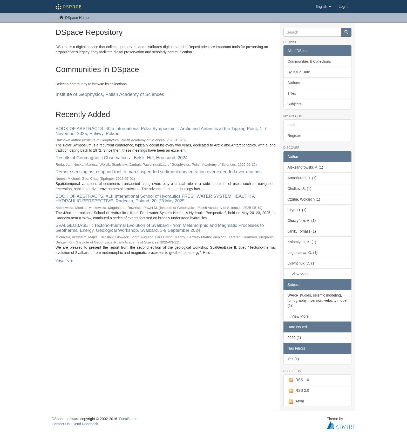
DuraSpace (128, 419)
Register (294, 135)
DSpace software (65, 419)
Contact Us (61, 424)
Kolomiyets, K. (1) (302, 242)
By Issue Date (299, 72)
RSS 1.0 (298, 380)
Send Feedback (85, 424)
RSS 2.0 (298, 390)
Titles (292, 93)
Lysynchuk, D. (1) (302, 263)
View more (64, 260)
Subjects (295, 104)
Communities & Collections (309, 61)
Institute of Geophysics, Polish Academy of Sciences (110, 94)
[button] (323, 6)
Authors (294, 83)
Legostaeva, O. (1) (303, 252)
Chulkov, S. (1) (299, 189)
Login (292, 125)
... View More (298, 274)
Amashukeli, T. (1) (302, 178)
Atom (296, 401)
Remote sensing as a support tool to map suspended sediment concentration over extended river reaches (159, 171)
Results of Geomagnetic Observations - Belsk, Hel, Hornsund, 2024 (121, 157)
